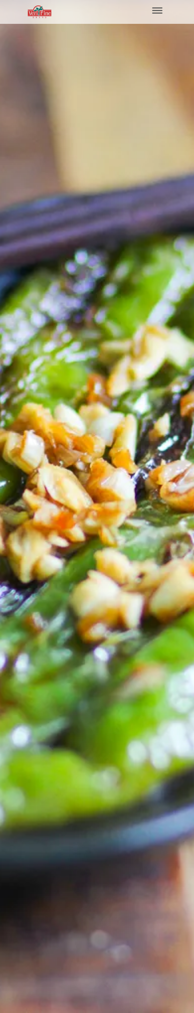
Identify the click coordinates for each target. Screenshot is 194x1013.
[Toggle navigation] (157, 11)
